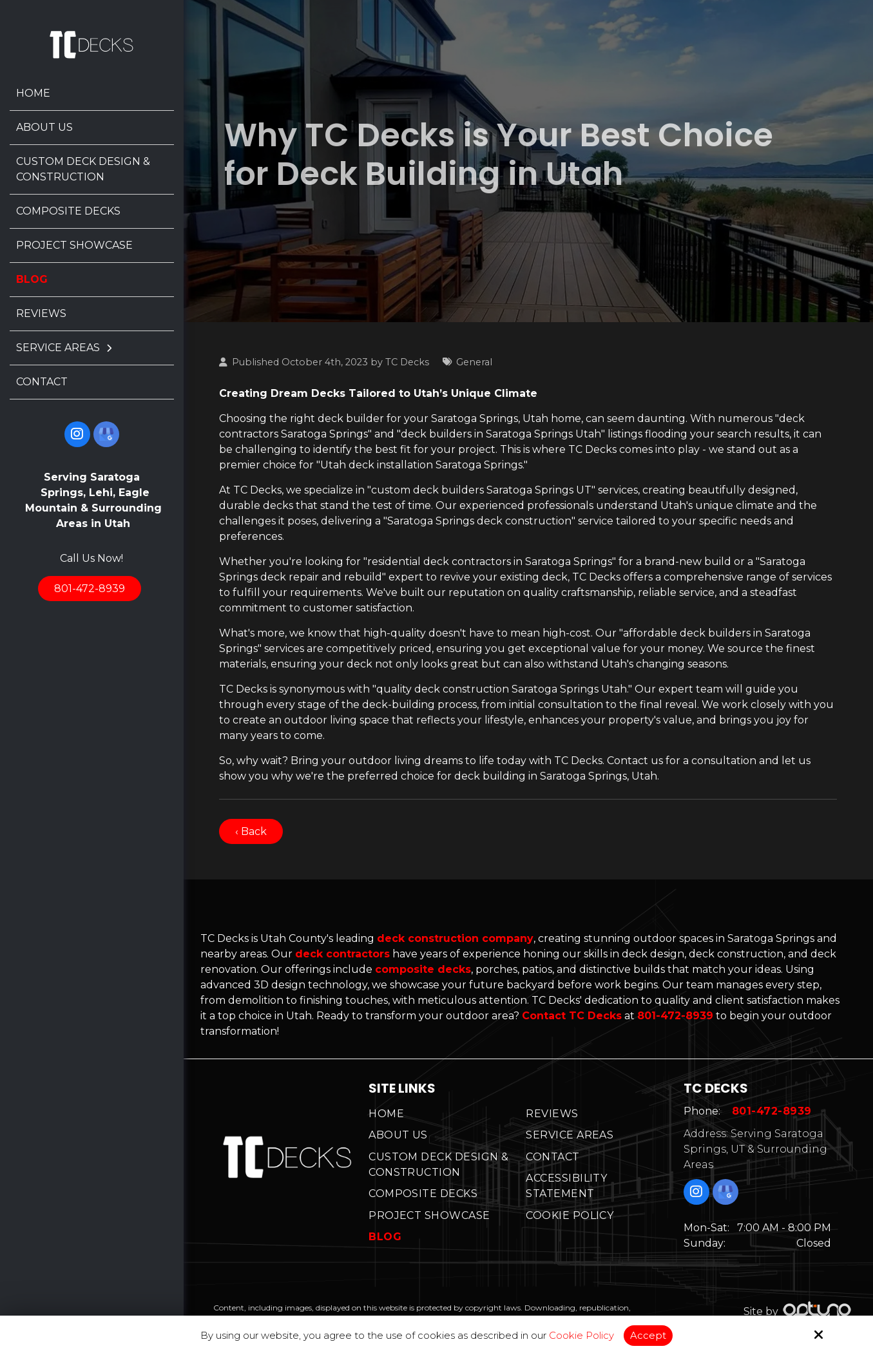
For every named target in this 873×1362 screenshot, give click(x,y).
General (474, 362)
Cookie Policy (581, 1335)
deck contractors (342, 954)
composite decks (423, 969)
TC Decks (407, 362)
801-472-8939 (89, 588)
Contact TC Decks (572, 1016)
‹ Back (251, 831)
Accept (648, 1335)
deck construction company (455, 938)
